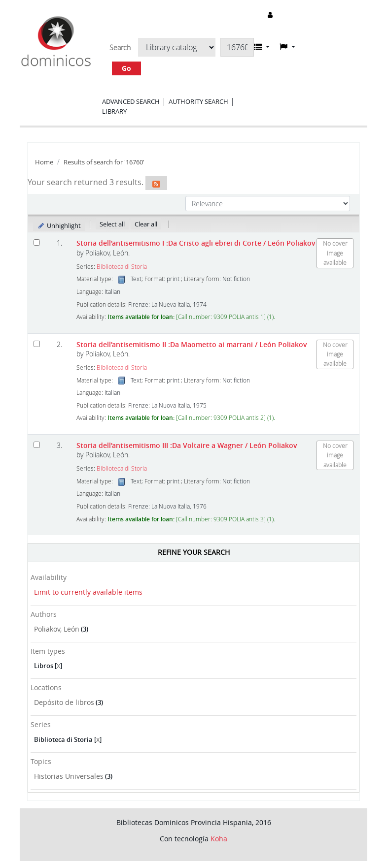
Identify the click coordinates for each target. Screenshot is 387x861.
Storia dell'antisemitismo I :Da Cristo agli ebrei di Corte (196, 243)
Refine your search (194, 552)
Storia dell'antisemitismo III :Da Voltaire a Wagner (186, 445)
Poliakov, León (56, 629)
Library (114, 111)
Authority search (198, 101)
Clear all (146, 224)
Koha (219, 838)
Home (44, 162)
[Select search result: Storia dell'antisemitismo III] (37, 445)
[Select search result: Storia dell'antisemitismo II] (37, 344)
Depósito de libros (64, 702)
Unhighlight (59, 225)
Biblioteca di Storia (122, 266)
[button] (262, 47)
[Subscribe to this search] (156, 183)
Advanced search (131, 101)
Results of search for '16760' (104, 162)
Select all (112, 224)
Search (120, 47)
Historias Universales (69, 776)
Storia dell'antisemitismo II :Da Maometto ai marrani (191, 344)
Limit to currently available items (88, 592)
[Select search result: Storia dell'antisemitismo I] (37, 242)
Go (126, 68)
